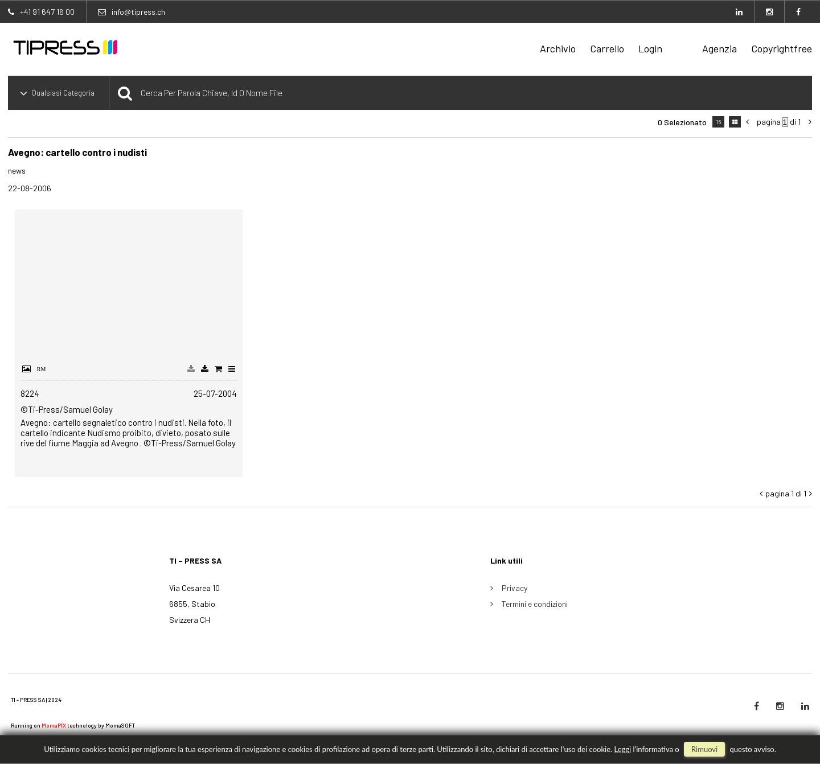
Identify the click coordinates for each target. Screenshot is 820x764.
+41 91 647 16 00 (47, 12)
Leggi (622, 749)
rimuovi (704, 749)
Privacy (514, 588)
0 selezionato (682, 122)
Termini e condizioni (535, 604)
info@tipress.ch (138, 12)
